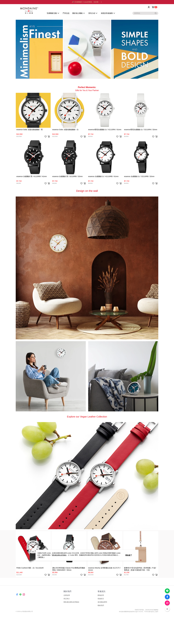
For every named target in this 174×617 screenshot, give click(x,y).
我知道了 (128, 555)
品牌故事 (67, 595)
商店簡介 (67, 599)
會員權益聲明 (102, 602)
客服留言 (101, 599)
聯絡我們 (101, 605)
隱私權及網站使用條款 (71, 602)
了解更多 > (40, 557)
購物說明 (101, 595)
